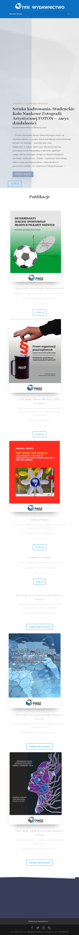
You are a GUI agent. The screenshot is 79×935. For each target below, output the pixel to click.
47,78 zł (15, 183)
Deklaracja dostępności (38, 921)
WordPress (64, 932)
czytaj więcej (24, 174)
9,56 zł (39, 581)
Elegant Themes (35, 932)
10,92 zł (39, 312)
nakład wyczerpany (39, 626)
